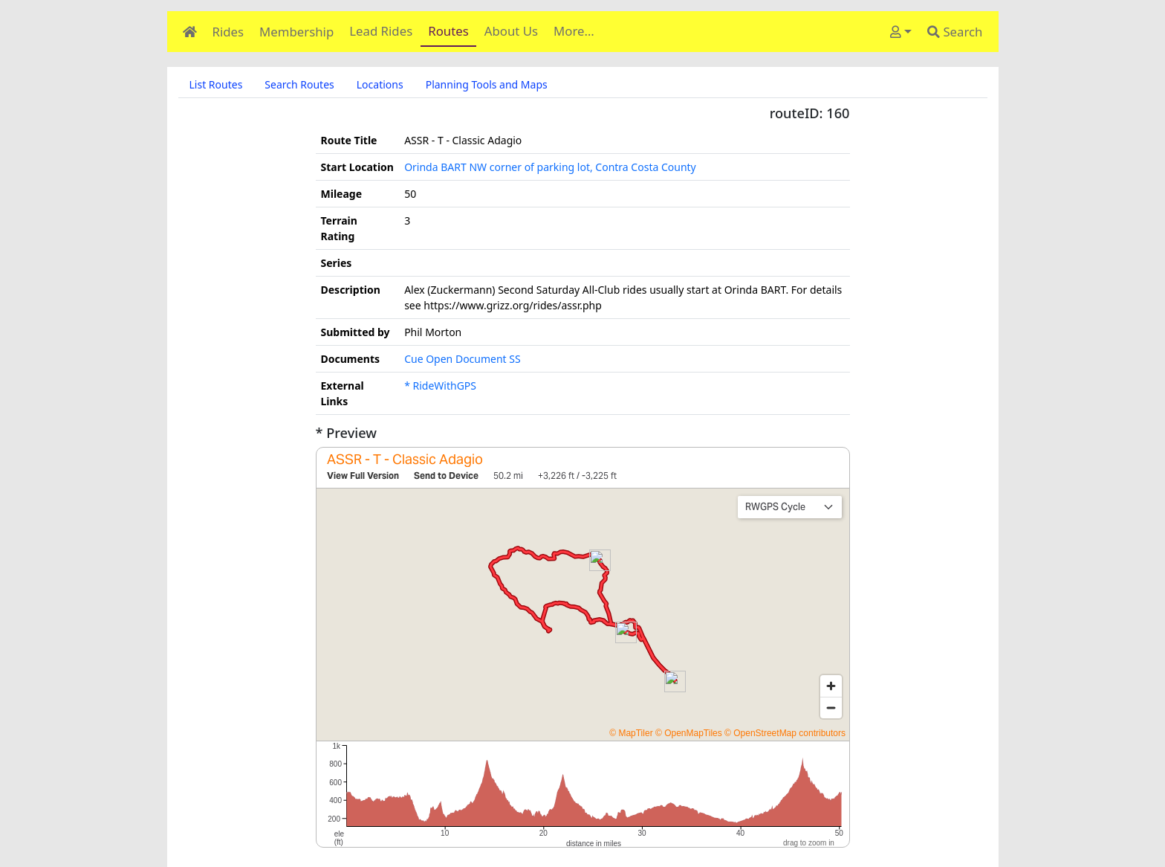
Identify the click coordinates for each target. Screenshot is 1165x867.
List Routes (216, 84)
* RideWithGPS (440, 385)
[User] (900, 31)
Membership (296, 31)
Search (954, 31)
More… (574, 30)
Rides (228, 31)
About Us (511, 30)
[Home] (189, 31)
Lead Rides (380, 30)
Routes (448, 30)
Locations (380, 84)
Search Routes (299, 84)
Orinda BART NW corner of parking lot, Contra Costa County (550, 167)
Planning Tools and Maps (487, 84)
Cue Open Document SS (462, 359)
